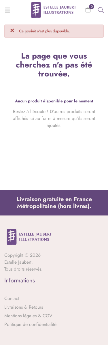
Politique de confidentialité (30, 324)
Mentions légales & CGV (28, 315)
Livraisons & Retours (23, 307)
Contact (11, 298)
